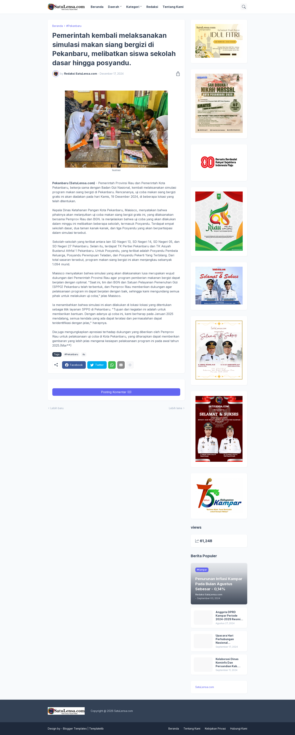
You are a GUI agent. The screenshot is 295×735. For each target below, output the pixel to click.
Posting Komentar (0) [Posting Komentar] (116, 392)
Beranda (97, 7)
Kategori (132, 7)
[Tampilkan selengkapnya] (130, 365)
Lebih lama (175, 408)
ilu (84, 354)
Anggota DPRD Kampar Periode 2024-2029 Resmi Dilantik (228, 615)
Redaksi (152, 7)
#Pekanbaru (73, 25)
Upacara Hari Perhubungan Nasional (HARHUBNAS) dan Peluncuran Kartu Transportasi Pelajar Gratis (229, 639)
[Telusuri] (243, 6)
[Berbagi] (176, 73)
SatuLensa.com (204, 687)
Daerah (113, 7)
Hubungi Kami (238, 728)
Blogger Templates (75, 728)
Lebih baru (57, 408)
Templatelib (96, 728)
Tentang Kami (173, 7)
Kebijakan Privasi (215, 728)
